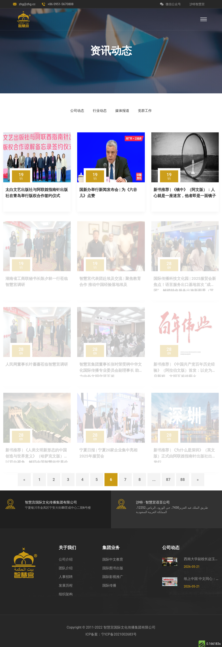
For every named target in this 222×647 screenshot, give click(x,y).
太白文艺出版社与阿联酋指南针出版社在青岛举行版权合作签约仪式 (36, 193)
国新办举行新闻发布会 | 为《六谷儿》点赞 (108, 193)
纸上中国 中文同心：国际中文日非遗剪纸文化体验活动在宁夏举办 (201, 579)
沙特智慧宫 (197, 4)
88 (182, 479)
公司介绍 (66, 559)
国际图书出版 (112, 568)
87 (168, 479)
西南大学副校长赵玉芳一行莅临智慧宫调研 (201, 559)
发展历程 (66, 585)
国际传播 (109, 585)
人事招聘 (66, 577)
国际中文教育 (112, 559)
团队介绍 (66, 568)
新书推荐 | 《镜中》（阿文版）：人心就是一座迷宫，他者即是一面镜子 (184, 193)
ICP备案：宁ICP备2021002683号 (111, 634)
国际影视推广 (112, 577)
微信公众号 (170, 4)
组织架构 (66, 594)
